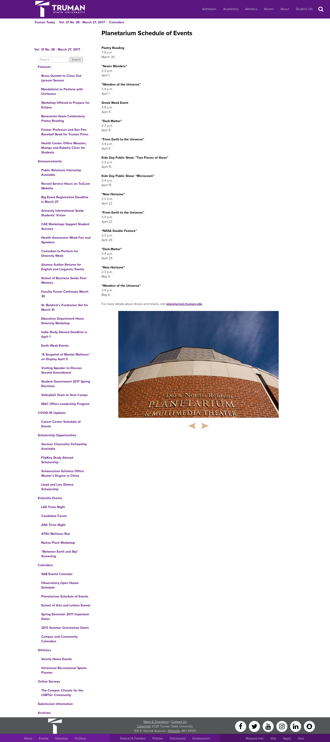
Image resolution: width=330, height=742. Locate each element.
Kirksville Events (50, 498)
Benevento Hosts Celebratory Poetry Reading (63, 118)
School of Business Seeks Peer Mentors (64, 280)
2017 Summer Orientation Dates (65, 628)
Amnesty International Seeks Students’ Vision (62, 213)
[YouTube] (268, 726)
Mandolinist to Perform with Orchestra (62, 91)
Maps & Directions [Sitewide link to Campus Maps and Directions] (156, 722)
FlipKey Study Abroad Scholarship (57, 460)
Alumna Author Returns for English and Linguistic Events (62, 267)
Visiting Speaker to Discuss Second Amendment (61, 370)
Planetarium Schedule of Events (64, 596)
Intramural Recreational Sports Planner (64, 670)
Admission (209, 9)
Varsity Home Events (56, 659)
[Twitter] (255, 726)
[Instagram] (282, 726)
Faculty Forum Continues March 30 (64, 294)
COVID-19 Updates (52, 413)
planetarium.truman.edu (184, 304)
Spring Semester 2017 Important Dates (65, 616)
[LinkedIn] (296, 726)
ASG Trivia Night (53, 525)
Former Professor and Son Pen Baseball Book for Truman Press (64, 132)
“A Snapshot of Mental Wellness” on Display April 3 (65, 357)
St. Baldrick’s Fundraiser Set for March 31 (64, 307)
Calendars (116, 22)
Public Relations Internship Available (61, 172)
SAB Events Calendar (57, 574)
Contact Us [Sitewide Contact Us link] (179, 722)
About (284, 9)
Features (44, 67)
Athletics (251, 9)
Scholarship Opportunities (57, 435)
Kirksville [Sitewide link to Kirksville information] (174, 731)
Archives (44, 713)
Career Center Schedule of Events (61, 424)
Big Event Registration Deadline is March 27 (64, 199)
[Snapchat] (309, 726)
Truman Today (44, 22)
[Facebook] (241, 726)
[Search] (54, 59)
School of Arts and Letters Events (66, 605)
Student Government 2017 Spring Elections (65, 384)
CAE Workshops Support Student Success (65, 226)
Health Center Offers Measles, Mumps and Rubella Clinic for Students (64, 147)
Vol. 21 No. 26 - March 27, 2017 (82, 22)
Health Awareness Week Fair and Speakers (66, 240)
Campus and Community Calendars (59, 639)
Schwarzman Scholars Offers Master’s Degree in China (62, 473)
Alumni (269, 9)
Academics (230, 9)
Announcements (50, 161)
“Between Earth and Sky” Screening (59, 554)
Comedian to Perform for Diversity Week (59, 253)
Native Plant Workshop (58, 543)
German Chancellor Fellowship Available (64, 446)
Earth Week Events (55, 346)
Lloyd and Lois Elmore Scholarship (57, 487)
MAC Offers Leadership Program (65, 404)
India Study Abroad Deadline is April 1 (64, 334)
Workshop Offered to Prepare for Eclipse (65, 105)
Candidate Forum (54, 516)
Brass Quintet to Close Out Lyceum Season (61, 78)
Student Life (304, 9)
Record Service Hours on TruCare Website (65, 186)
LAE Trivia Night (53, 507)
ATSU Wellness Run (55, 534)
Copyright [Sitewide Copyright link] (144, 726)
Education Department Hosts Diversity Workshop (62, 321)
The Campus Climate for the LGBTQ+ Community (62, 692)
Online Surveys (49, 681)
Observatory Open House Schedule (60, 585)
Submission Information (55, 704)
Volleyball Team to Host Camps (64, 395)
